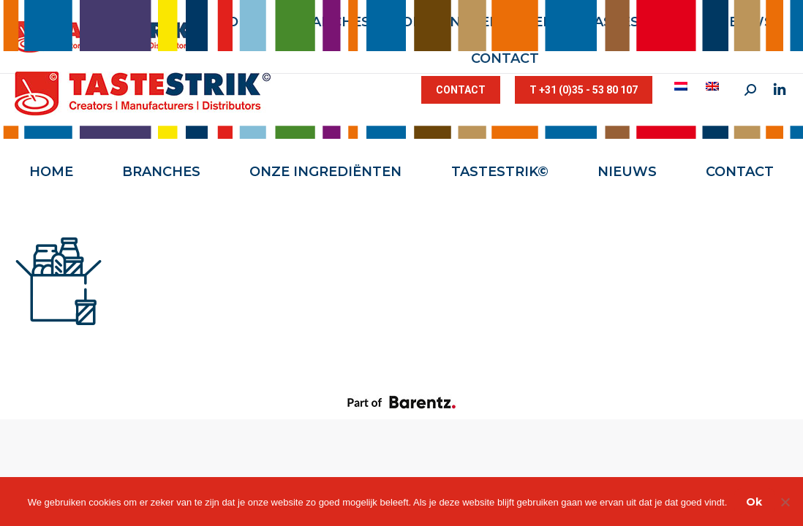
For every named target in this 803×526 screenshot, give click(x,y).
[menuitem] (682, 86)
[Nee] (784, 502)
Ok (754, 501)
